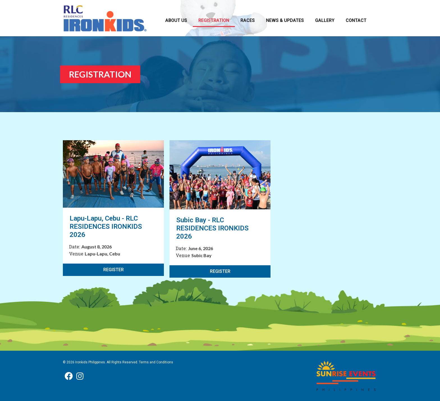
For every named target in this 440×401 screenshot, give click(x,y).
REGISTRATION (213, 20)
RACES (247, 20)
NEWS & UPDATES (285, 20)
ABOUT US (176, 20)
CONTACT (356, 20)
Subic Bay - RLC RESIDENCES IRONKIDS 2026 (212, 228)
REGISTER (113, 269)
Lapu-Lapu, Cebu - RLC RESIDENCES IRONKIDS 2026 (106, 226)
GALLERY (324, 20)
